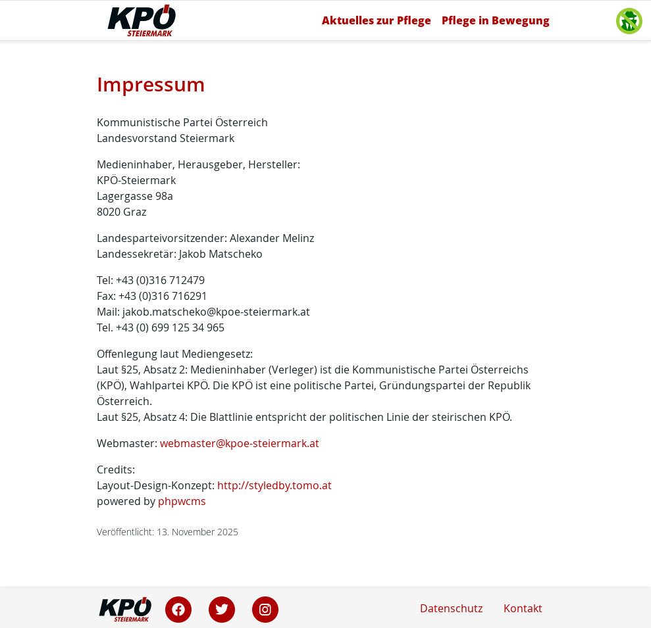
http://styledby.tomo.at (274, 485)
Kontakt (523, 608)
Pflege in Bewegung (496, 20)
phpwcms (182, 501)
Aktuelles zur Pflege (376, 20)
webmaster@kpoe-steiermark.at (239, 443)
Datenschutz (451, 608)
